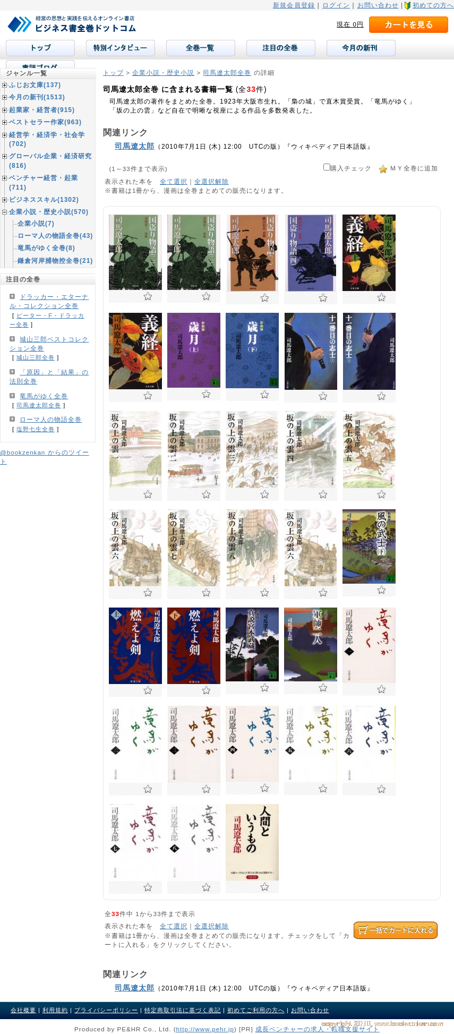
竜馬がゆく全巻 (44, 396)
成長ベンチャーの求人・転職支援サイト (317, 1029)
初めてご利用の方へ (256, 1010)
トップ (113, 72)
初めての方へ (433, 5)
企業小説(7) (36, 223)
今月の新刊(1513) (37, 97)
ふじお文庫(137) (35, 85)
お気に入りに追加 (147, 296)
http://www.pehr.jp (205, 1029)
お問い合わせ (378, 5)
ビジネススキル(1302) (44, 199)
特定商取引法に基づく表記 (182, 1010)
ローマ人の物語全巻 (51, 419)
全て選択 (173, 181)
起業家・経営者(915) (42, 110)
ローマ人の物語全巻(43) (55, 236)
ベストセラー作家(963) (45, 122)
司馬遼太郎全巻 (227, 72)
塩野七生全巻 (35, 429)
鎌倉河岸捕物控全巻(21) (55, 260)
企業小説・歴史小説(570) (49, 212)
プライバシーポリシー (106, 1010)
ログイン (336, 5)
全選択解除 (211, 181)
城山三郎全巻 (35, 357)
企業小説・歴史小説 (163, 72)
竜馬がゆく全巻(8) (46, 248)
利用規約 (55, 1010)
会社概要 (23, 1010)
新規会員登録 (294, 5)
